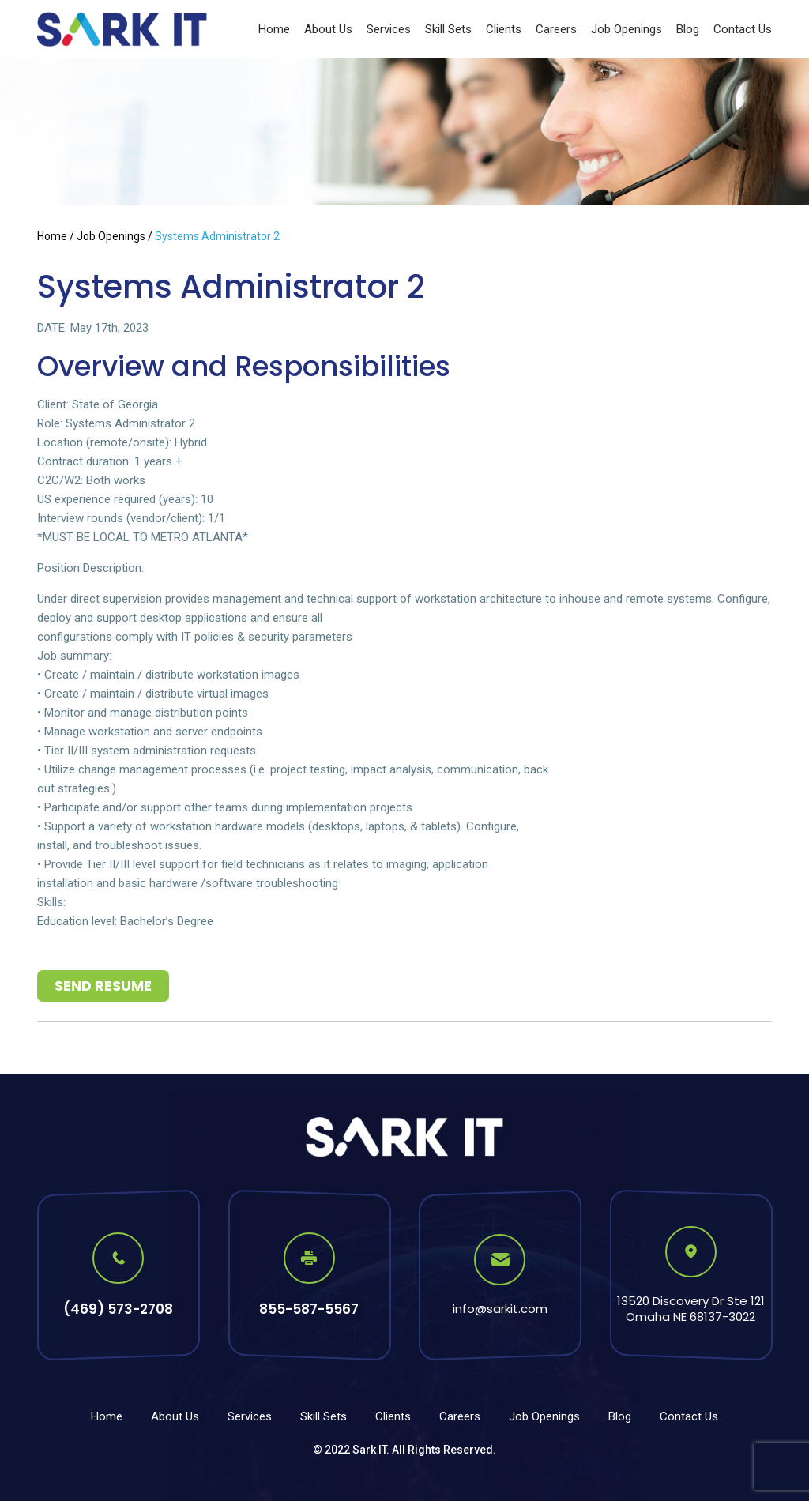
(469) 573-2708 (118, 1309)
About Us (328, 29)
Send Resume (103, 985)
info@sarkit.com (500, 1308)
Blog (687, 29)
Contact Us (742, 29)
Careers (556, 29)
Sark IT (369, 1449)
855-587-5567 (309, 1309)
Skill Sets (448, 29)
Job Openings (626, 29)
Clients (503, 29)
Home (274, 29)
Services (389, 29)
